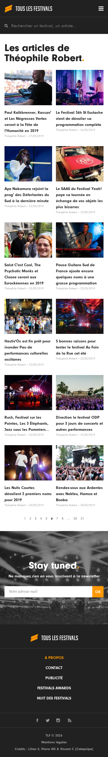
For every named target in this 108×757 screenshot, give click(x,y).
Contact (54, 668)
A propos (54, 658)
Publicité (54, 678)
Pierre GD (48, 749)
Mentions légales (54, 742)
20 (75, 518)
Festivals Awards (54, 688)
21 (82, 518)
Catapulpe (84, 749)
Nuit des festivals (54, 698)
